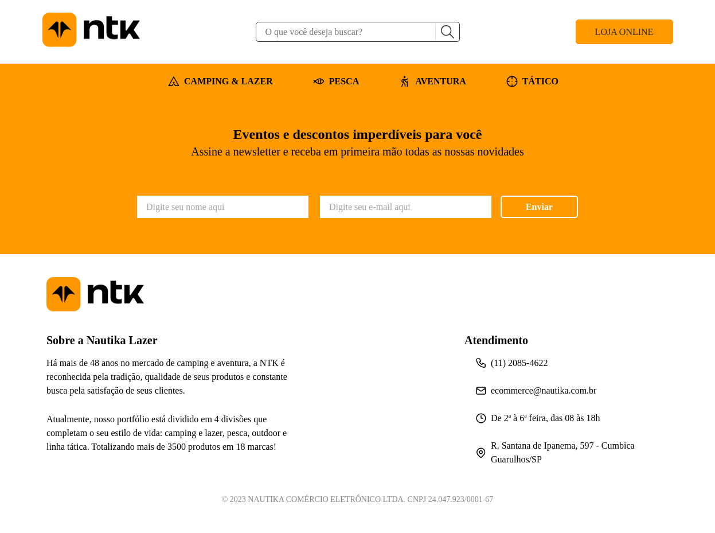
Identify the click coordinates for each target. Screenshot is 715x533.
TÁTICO (532, 81)
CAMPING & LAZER (220, 81)
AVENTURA (432, 81)
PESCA (336, 81)
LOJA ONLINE (624, 32)
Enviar (539, 207)
